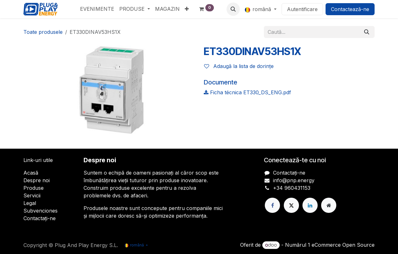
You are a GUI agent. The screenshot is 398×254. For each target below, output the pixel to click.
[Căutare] (367, 32)
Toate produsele (43, 32)
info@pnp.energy (293, 180)
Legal (29, 203)
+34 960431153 (291, 188)
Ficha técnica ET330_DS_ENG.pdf (247, 92)
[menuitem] (97, 9)
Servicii (31, 195)
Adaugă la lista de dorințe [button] (239, 66)
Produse (33, 188)
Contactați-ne (39, 218)
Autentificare (302, 9)
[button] (233, 9)
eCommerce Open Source (343, 245)
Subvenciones (40, 211)
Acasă (30, 173)
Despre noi (36, 180)
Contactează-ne (350, 9)
